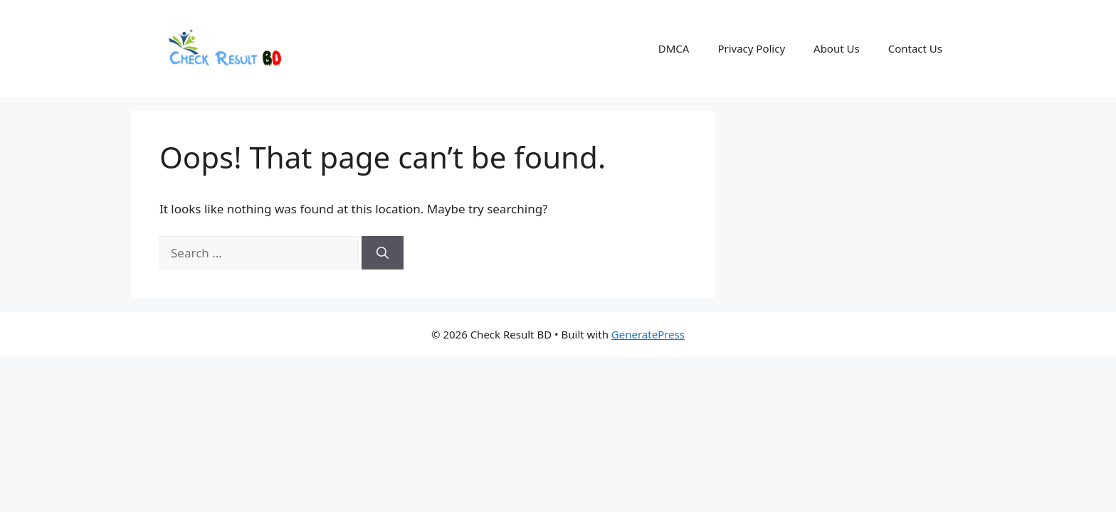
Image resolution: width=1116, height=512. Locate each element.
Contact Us (915, 48)
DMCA (674, 48)
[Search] (383, 253)
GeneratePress (648, 334)
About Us (837, 48)
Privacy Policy (751, 48)
